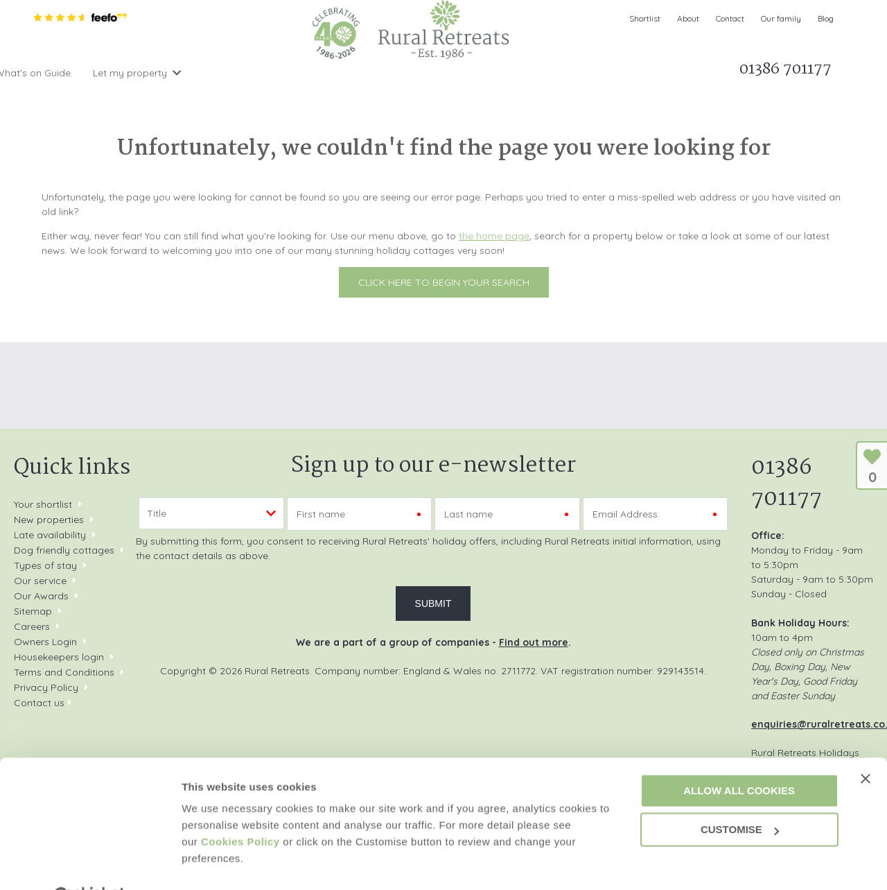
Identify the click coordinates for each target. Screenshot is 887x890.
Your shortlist (43, 504)
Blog (826, 18)
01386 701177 (786, 483)
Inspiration (207, 73)
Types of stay (45, 565)
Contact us (39, 702)
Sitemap (33, 611)
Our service (40, 580)
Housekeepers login (59, 657)
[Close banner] (865, 744)
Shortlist (644, 18)
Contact (730, 18)
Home (50, 73)
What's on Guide (412, 73)
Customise (209, 862)
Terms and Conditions (64, 672)
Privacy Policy (46, 687)
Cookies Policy (240, 808)
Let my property (509, 73)
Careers (32, 626)
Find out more (533, 642)
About (688, 18)
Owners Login (45, 641)
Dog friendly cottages (64, 550)
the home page (494, 236)
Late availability (50, 535)
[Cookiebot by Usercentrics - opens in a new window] (89, 863)
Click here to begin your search (443, 282)
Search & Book (118, 73)
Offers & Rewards (303, 73)
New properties (50, 519)
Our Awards (41, 596)
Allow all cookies (739, 756)
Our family (781, 18)
